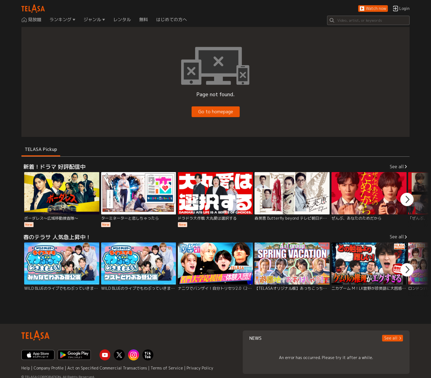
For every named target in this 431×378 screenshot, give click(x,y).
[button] (373, 8)
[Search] (368, 20)
